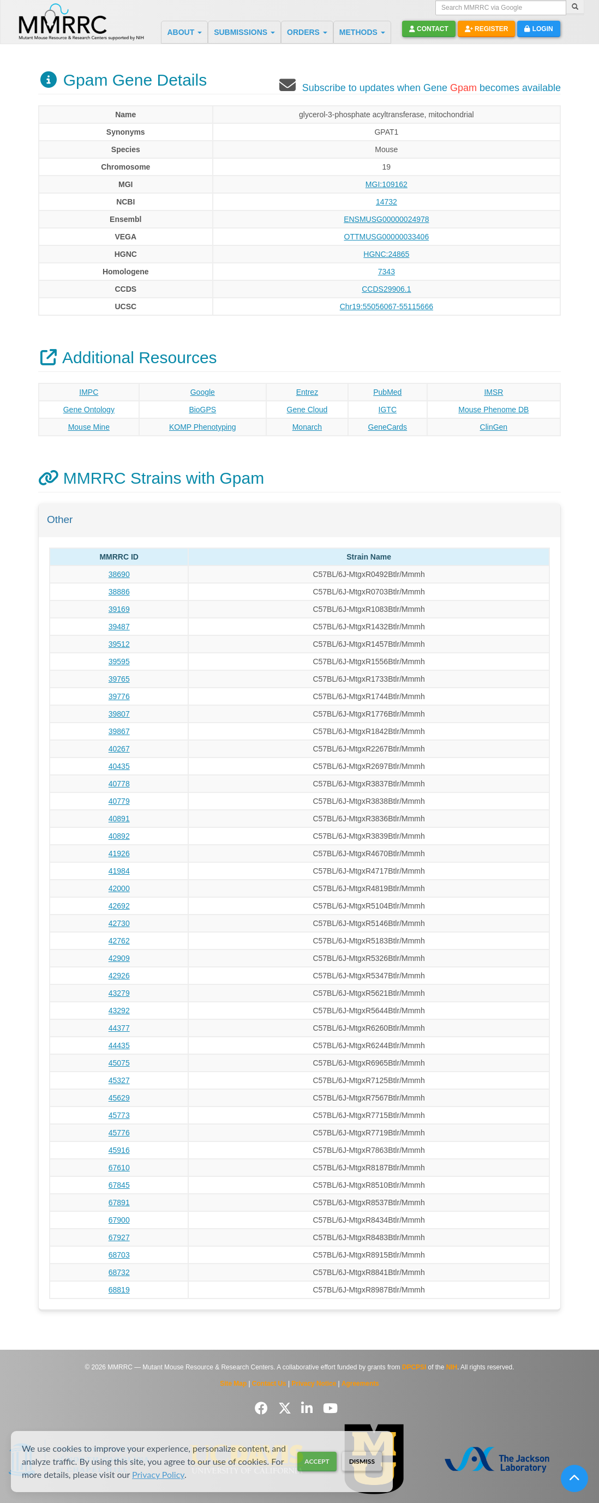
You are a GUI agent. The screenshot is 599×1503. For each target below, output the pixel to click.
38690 (119, 574)
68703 (119, 1255)
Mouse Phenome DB (493, 409)
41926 (119, 853)
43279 (119, 993)
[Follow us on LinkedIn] (308, 1408)
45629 (119, 1097)
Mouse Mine (89, 427)
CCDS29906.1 (386, 289)
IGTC (388, 409)
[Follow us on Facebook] (263, 1408)
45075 (119, 1063)
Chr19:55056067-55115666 (386, 306)
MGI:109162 (387, 184)
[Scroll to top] (574, 1478)
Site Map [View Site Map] (233, 1383)
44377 (119, 1028)
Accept (316, 1461)
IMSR (493, 392)
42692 (119, 905)
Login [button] (538, 29)
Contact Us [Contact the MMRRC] (269, 1383)
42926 (119, 975)
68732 (119, 1272)
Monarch (307, 427)
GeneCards (388, 427)
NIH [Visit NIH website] (451, 1367)
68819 (119, 1289)
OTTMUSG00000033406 (386, 236)
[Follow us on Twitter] (286, 1408)
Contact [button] (428, 29)
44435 (119, 1045)
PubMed (387, 392)
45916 (119, 1150)
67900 (119, 1220)
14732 (386, 201)
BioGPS (202, 409)
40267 (119, 748)
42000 (119, 888)
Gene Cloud (307, 409)
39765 (119, 679)
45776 (119, 1132)
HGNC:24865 (386, 254)
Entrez (307, 392)
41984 (119, 871)
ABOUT (184, 32)
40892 (119, 836)
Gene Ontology (89, 409)
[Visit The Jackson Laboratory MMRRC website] (497, 1459)
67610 (119, 1167)
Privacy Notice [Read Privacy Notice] (313, 1383)
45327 (119, 1080)
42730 (119, 923)
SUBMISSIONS (244, 32)
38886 (119, 591)
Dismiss (362, 1461)
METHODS (362, 32)
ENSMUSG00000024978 (386, 219)
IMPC (88, 392)
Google (202, 392)
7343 (386, 271)
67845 (119, 1185)
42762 (119, 940)
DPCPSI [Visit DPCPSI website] (414, 1367)
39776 (119, 696)
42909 (119, 958)
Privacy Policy (158, 1474)
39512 (119, 644)
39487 (119, 626)
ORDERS (307, 32)
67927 (119, 1237)
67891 (119, 1202)
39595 (119, 661)
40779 (119, 801)
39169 (119, 609)
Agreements (360, 1383)
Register (486, 29)
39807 (119, 714)
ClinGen (494, 427)
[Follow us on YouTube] (330, 1408)
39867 (119, 731)
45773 (119, 1115)
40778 (119, 783)
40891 (119, 818)
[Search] (575, 7)
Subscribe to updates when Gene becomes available (431, 87)
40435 (119, 766)
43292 (119, 1010)
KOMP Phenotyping (202, 427)
